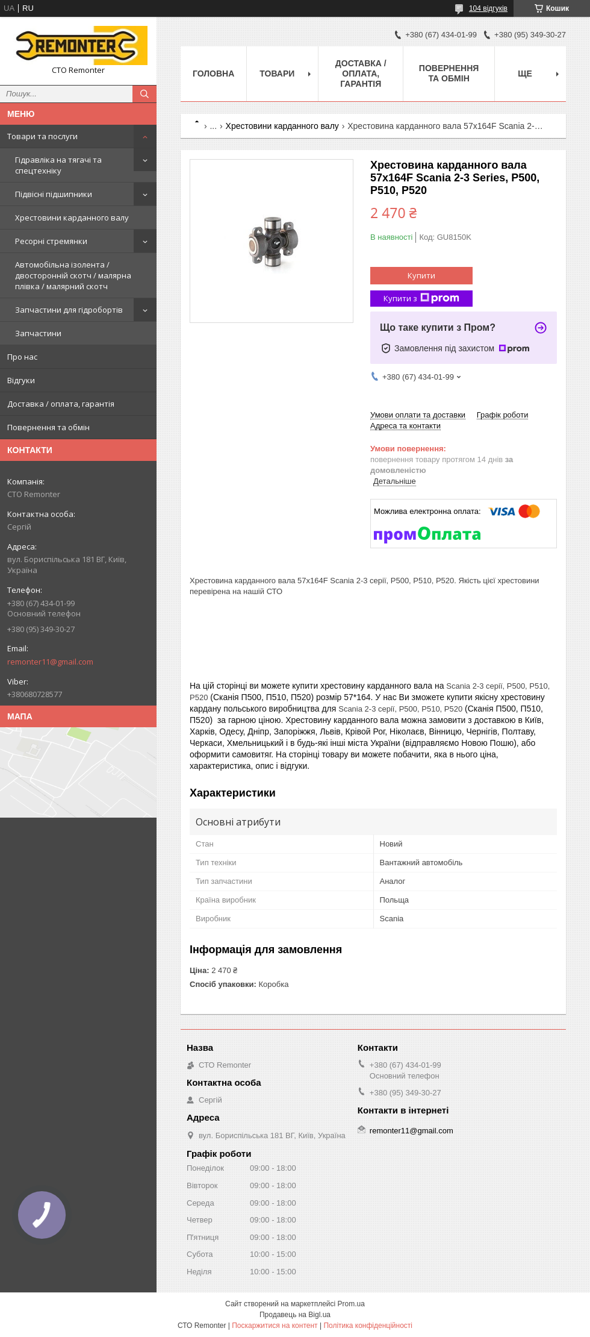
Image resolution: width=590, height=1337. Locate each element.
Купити (421, 275)
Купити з (421, 298)
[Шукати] (144, 94)
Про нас (22, 356)
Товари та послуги (42, 136)
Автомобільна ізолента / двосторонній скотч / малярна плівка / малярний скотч (73, 275)
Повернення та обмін (48, 427)
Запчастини (38, 333)
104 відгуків (488, 8)
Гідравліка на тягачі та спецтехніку (58, 165)
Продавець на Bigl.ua (295, 1314)
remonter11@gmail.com (50, 661)
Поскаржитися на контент (274, 1325)
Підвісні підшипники (53, 194)
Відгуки (21, 380)
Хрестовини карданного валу (72, 217)
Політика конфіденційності (367, 1325)
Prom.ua (351, 1304)
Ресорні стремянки (51, 241)
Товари (276, 73)
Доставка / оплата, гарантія (60, 403)
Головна (213, 73)
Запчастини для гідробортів (69, 309)
